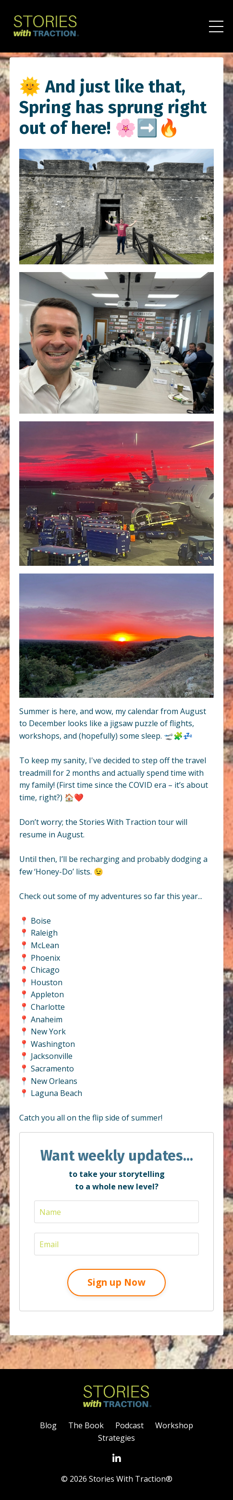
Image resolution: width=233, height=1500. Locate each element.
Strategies (116, 1438)
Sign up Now (116, 1282)
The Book (86, 1425)
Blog (48, 1425)
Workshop (174, 1425)
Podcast (129, 1425)
